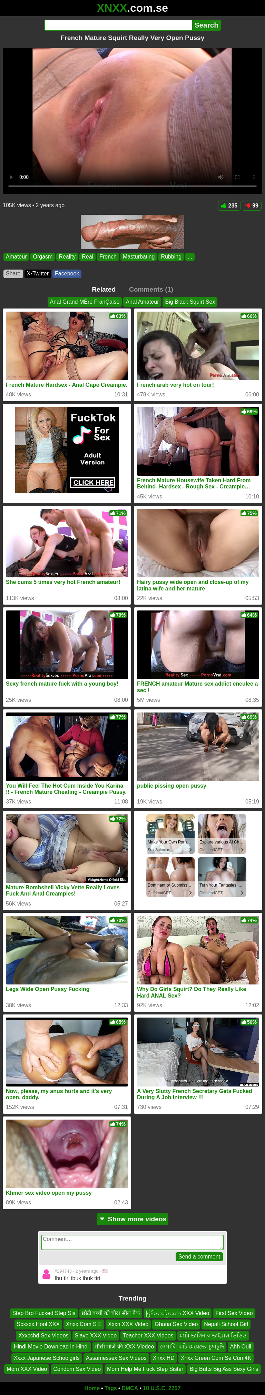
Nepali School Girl (226, 1324)
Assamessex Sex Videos (116, 1358)
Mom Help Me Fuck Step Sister (145, 1369)
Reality (67, 257)
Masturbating (139, 257)
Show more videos (133, 1219)
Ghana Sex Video (176, 1324)
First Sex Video (234, 1313)
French (108, 257)
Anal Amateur (142, 302)
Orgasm (42, 257)
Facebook (67, 273)
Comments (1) (151, 289)
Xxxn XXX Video (128, 1324)
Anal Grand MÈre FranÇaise (85, 302)
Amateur (16, 257)
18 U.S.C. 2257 (161, 1388)
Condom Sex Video (77, 1369)
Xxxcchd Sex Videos (43, 1335)
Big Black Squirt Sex (190, 302)
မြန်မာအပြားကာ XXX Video (177, 1313)
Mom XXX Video (27, 1369)
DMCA (129, 1388)
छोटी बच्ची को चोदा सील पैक (111, 1313)
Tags (111, 1388)
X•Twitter (38, 273)
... (190, 257)
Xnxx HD (164, 1358)
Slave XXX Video (96, 1335)
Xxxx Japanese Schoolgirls (47, 1358)
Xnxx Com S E (84, 1324)
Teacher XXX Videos (148, 1335)
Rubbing (171, 257)
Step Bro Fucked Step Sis (43, 1313)
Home (92, 1388)
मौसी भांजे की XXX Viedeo (124, 1347)
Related (104, 289)
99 (251, 206)
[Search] (118, 25)
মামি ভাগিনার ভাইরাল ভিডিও (213, 1335)
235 (229, 206)
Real (87, 257)
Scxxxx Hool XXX (38, 1324)
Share (13, 273)
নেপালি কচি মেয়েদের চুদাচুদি (192, 1347)
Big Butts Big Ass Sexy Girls (223, 1369)
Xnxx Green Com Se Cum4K (216, 1358)
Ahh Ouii (240, 1347)
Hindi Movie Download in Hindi (51, 1347)
